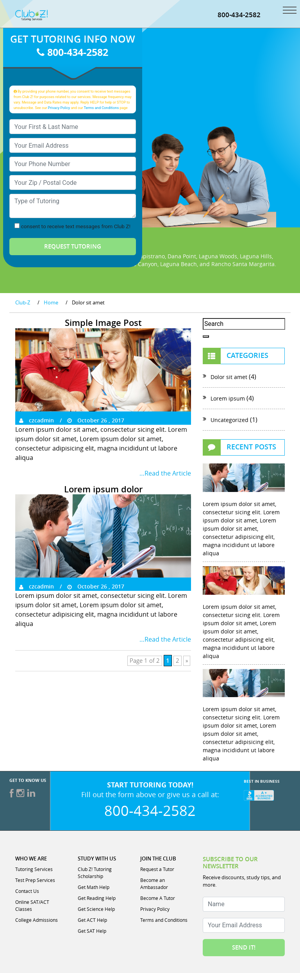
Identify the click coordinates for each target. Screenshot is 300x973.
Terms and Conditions (101, 108)
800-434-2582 (239, 14)
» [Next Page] (187, 660)
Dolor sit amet (229, 377)
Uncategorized (229, 420)
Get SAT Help (92, 931)
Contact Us (27, 891)
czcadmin (36, 420)
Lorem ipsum (228, 398)
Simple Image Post (103, 323)
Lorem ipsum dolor (103, 489)
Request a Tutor (157, 869)
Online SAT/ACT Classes (32, 905)
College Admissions (36, 920)
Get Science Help (96, 909)
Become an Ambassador (154, 883)
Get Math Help (93, 887)
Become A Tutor (157, 898)
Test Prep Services (35, 880)
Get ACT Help (92, 920)
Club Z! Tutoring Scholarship (95, 872)
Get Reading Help (97, 898)
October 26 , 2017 (95, 420)
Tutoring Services (34, 869)
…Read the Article (165, 473)
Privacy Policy (59, 108)
